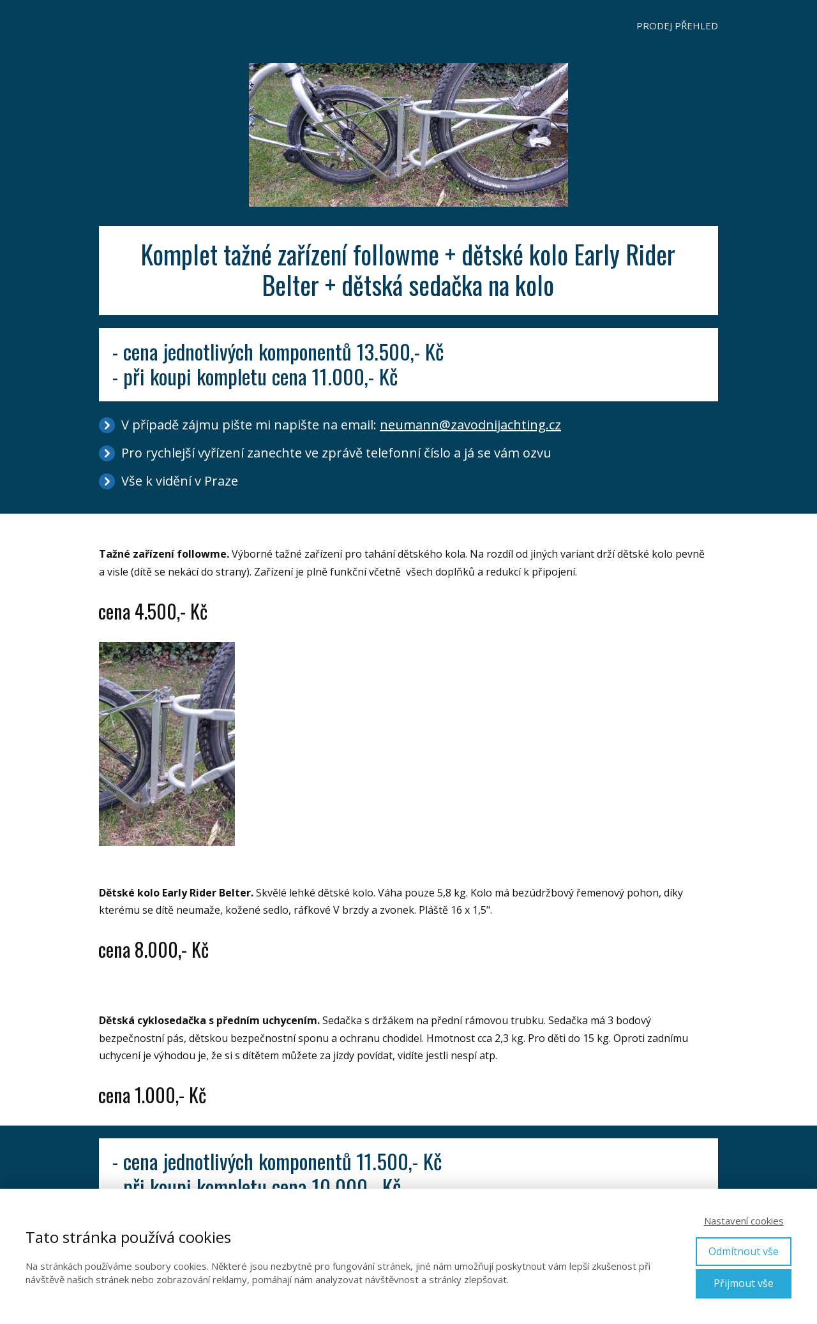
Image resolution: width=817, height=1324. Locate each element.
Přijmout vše (744, 1283)
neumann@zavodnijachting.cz (470, 424)
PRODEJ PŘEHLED (677, 25)
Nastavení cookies (744, 1220)
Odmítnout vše (743, 1251)
